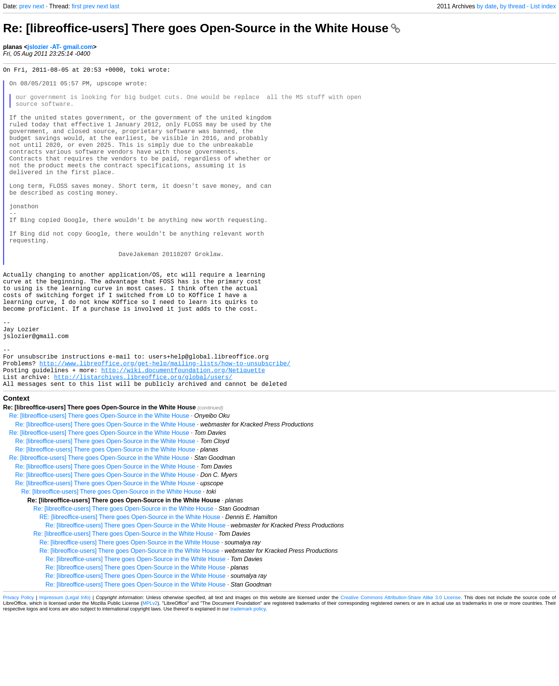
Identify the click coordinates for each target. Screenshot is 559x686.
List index (543, 6)
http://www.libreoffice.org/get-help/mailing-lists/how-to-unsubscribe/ (164, 430)
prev (25, 6)
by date (486, 6)
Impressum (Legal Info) (65, 669)
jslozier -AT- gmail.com (60, 47)
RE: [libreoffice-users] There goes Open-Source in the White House (129, 588)
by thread (512, 6)
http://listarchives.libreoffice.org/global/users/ (143, 446)
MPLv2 (150, 674)
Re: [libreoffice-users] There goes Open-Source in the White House (201, 28)
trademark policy (248, 680)
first (76, 6)
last (114, 6)
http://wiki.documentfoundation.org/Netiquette (183, 438)
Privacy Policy (18, 669)
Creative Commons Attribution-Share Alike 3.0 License (400, 669)
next (38, 6)
